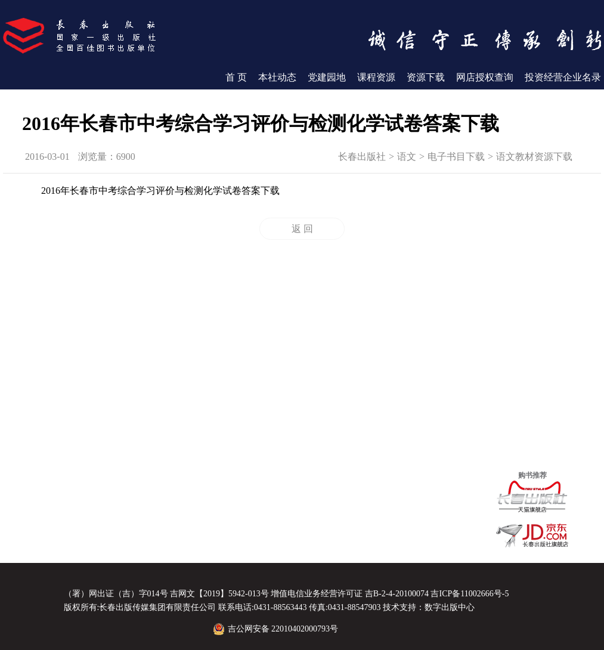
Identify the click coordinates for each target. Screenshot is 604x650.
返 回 (302, 229)
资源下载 (426, 77)
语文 (406, 156)
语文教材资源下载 (534, 156)
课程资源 (376, 77)
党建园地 (327, 77)
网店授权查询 (484, 77)
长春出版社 (362, 156)
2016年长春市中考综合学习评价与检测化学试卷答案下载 (160, 190)
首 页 (236, 77)
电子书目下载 (456, 156)
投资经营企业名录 (563, 77)
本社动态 (277, 77)
